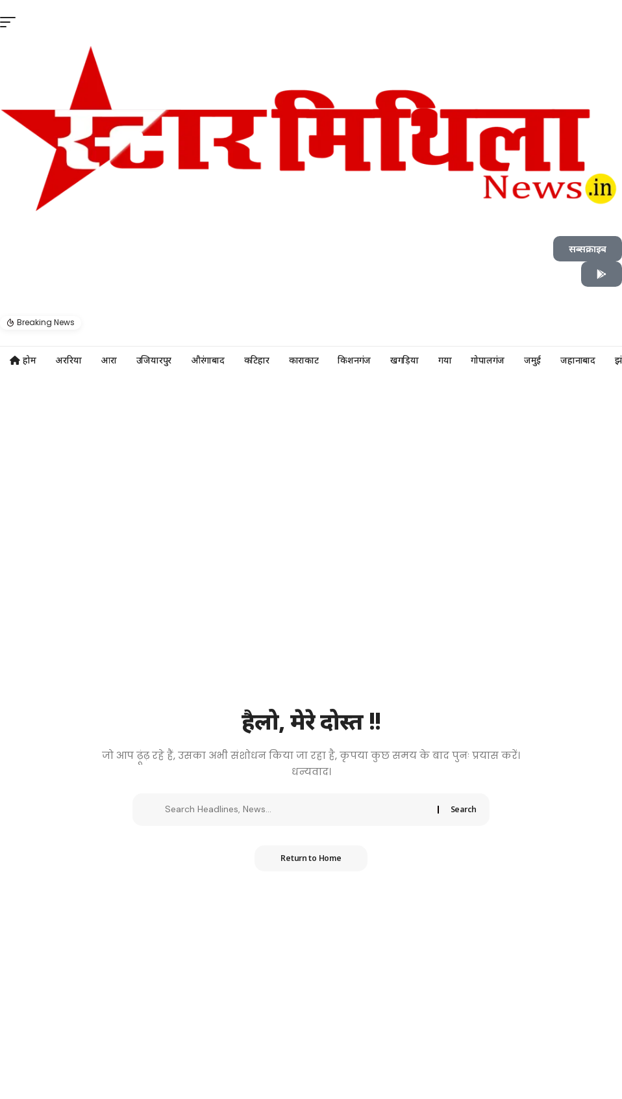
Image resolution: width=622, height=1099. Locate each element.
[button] (311, 293)
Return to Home (310, 858)
